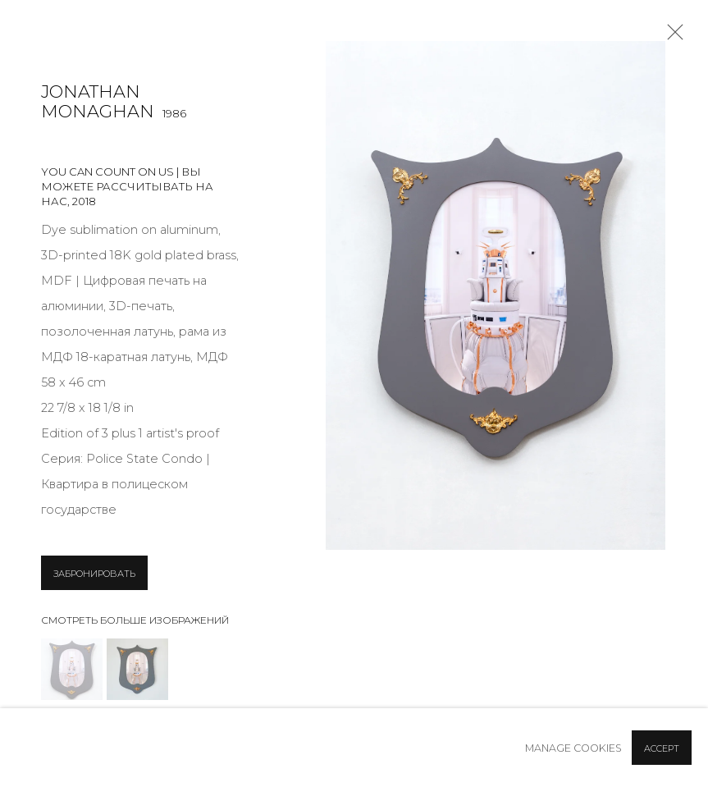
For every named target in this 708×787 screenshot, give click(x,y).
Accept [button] (661, 748)
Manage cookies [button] (573, 748)
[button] (72, 669)
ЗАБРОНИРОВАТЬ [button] (94, 573)
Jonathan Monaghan (97, 101)
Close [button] (671, 37)
